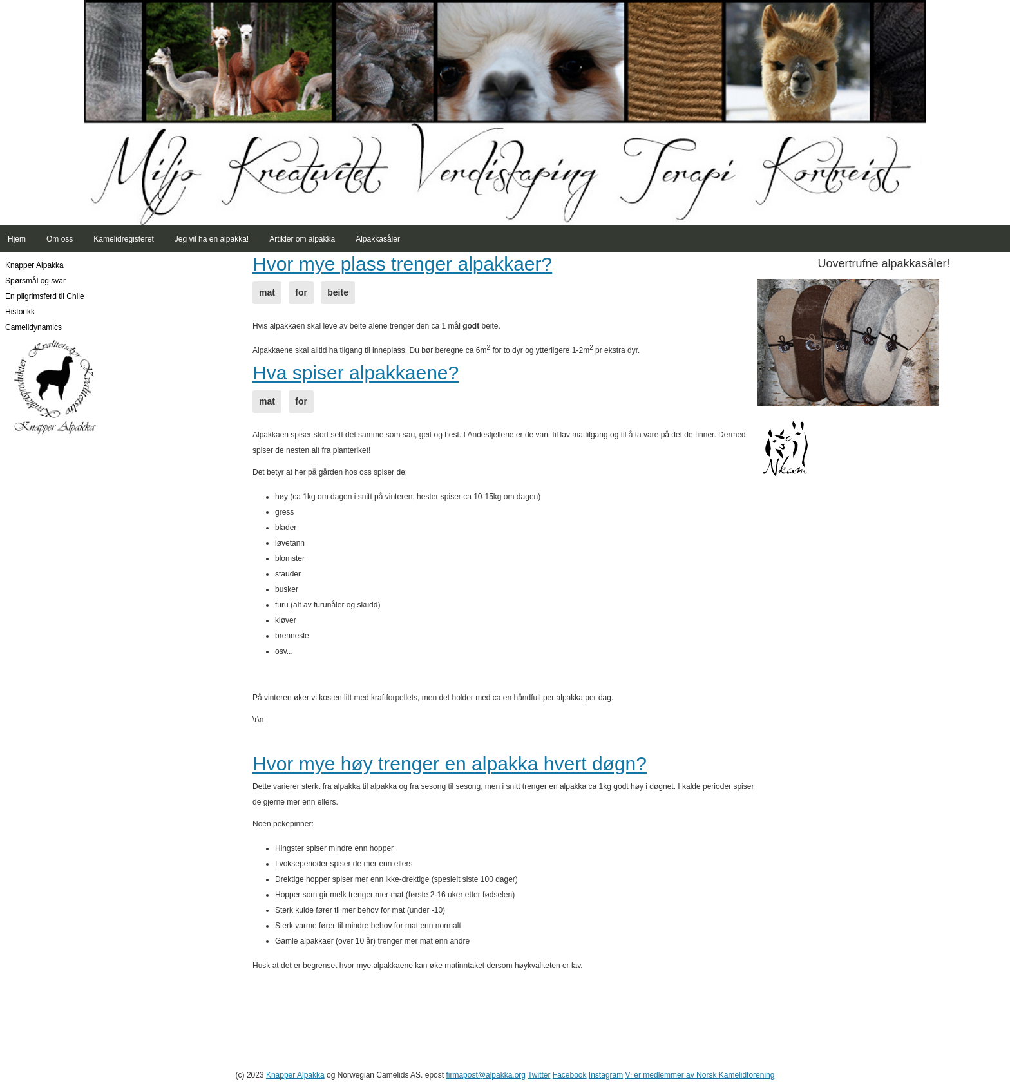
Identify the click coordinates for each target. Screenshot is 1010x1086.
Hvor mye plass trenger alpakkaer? (402, 263)
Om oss (59, 238)
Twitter (539, 1075)
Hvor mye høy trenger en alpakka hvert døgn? (449, 763)
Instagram (606, 1075)
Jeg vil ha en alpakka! (212, 238)
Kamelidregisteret (123, 238)
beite (337, 292)
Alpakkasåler (378, 238)
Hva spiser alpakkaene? (355, 372)
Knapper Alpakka (34, 265)
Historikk (20, 311)
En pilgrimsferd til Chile (44, 296)
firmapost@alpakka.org (486, 1075)
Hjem (17, 238)
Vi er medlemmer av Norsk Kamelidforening (700, 1075)
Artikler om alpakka (302, 238)
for (301, 292)
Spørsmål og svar (35, 280)
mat (267, 292)
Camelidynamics (33, 327)
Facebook (570, 1075)
